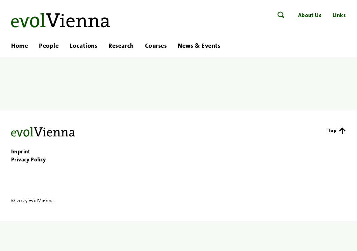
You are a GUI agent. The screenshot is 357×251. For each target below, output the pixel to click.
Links (339, 15)
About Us (309, 15)
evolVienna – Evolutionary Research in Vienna (60, 20)
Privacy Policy (28, 159)
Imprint (20, 151)
